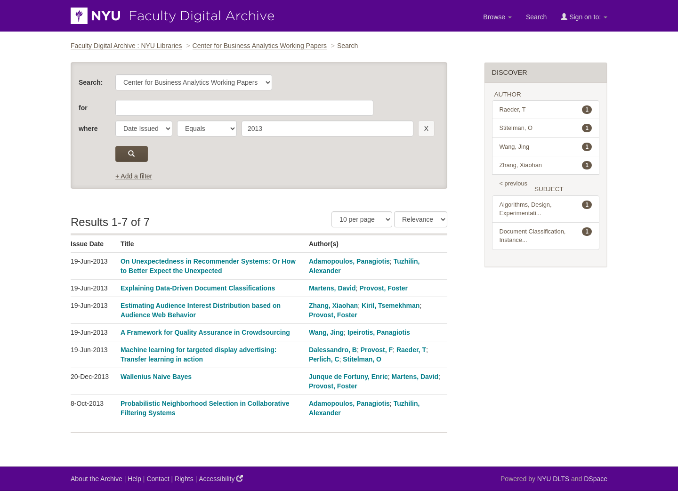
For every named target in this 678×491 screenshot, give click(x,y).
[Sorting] (420, 219)
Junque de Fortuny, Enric (348, 376)
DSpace (595, 479)
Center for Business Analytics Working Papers (260, 45)
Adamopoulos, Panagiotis (349, 261)
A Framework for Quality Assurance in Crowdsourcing (205, 332)
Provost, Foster (383, 288)
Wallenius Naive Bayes (156, 376)
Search (536, 17)
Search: (91, 82)
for (83, 108)
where (88, 128)
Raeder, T (411, 350)
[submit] (131, 154)
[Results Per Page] (361, 219)
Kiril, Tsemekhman (391, 305)
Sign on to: (584, 17)
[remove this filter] (426, 129)
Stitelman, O (362, 359)
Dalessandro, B (333, 350)
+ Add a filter (133, 176)
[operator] (207, 129)
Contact (157, 479)
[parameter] (143, 129)
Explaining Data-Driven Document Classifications (198, 288)
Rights (184, 479)
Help (134, 479)
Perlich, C (324, 359)
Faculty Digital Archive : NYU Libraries (126, 45)
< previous (513, 183)
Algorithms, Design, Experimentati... (546, 209)
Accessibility (221, 479)
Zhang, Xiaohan (333, 305)
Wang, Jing (326, 332)
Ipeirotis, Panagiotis (378, 332)
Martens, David (332, 288)
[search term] (327, 129)
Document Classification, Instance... (546, 235)
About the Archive (96, 479)
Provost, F (377, 350)
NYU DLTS (553, 479)
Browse (497, 17)
